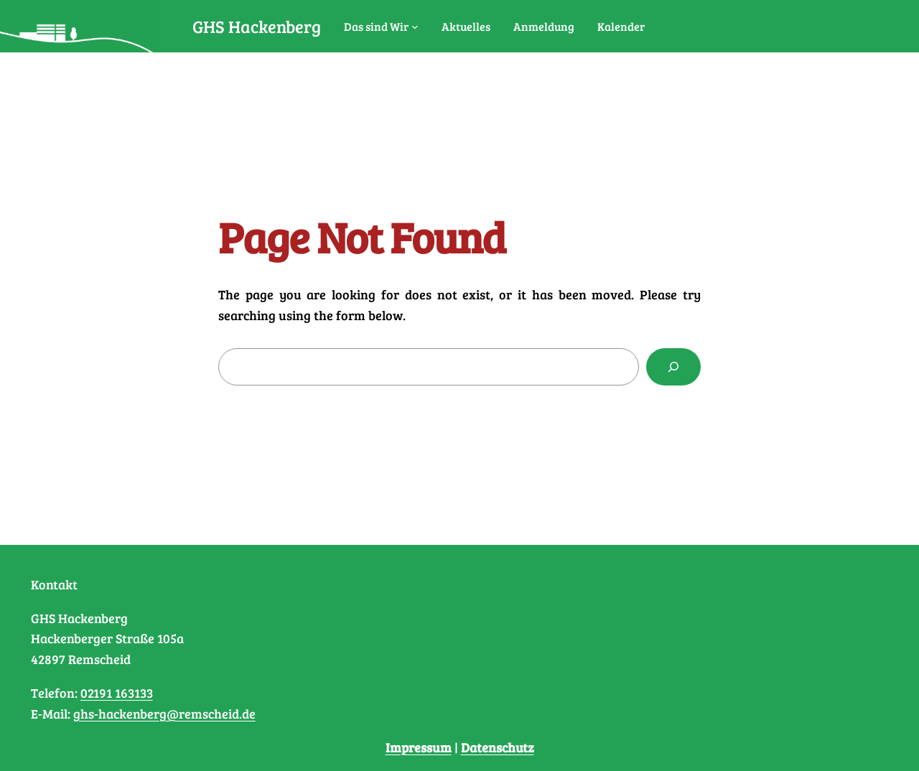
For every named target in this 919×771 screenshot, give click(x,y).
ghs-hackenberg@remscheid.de (164, 713)
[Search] (673, 367)
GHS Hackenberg (256, 26)
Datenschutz (497, 747)
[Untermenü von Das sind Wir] (415, 26)
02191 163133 (116, 692)
